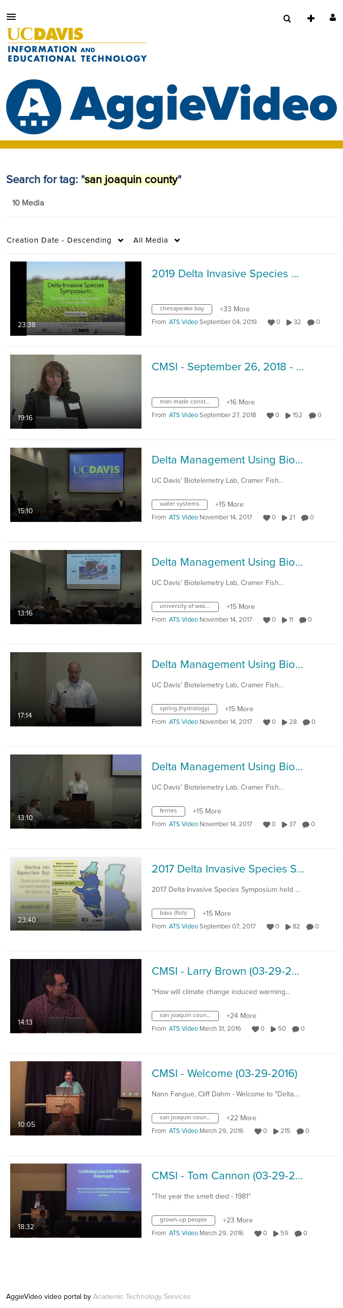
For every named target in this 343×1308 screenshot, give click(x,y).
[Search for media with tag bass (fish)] (177, 915)
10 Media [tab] (28, 203)
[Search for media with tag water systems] (183, 506)
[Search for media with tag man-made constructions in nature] (189, 404)
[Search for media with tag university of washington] (189, 609)
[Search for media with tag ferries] (172, 813)
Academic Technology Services (142, 1296)
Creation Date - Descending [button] (59, 240)
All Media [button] (150, 240)
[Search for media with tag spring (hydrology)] (188, 711)
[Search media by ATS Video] (183, 322)
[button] (14, 17)
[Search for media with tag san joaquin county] (189, 1018)
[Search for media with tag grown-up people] (187, 1222)
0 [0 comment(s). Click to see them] (319, 322)
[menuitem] (287, 19)
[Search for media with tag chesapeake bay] (186, 311)
